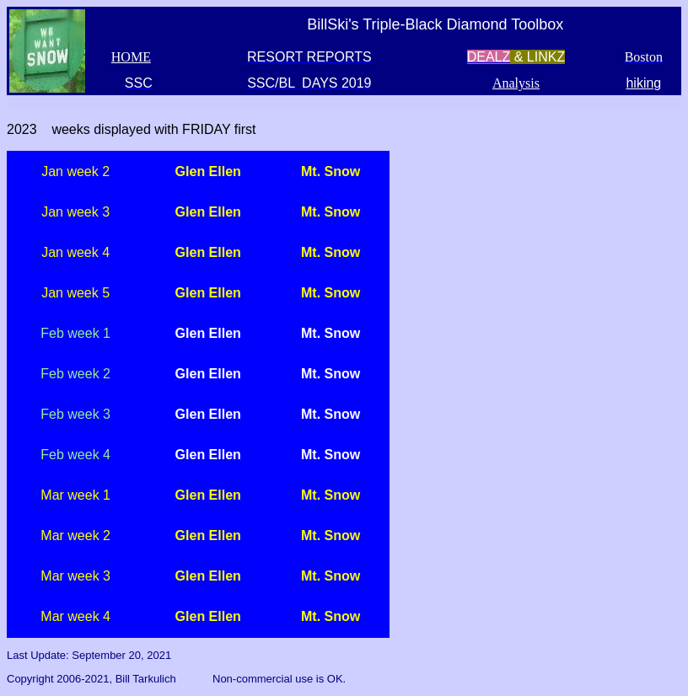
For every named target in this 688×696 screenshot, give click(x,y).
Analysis (516, 83)
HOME (131, 57)
